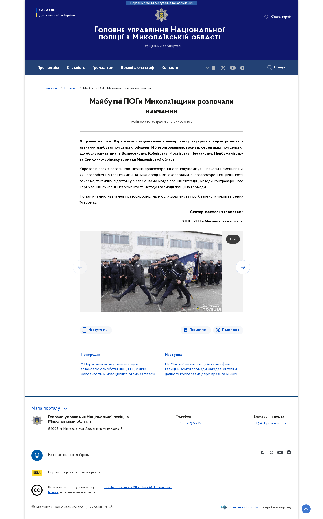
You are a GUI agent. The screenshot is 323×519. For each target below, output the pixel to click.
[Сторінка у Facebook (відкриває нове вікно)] (213, 68)
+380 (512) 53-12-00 (191, 423)
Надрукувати (98, 330)
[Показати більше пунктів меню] (207, 67)
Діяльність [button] (76, 68)
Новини (70, 88)
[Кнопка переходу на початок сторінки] (306, 508)
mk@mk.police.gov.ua (270, 423)
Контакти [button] (170, 68)
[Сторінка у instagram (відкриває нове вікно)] (242, 68)
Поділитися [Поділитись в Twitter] (230, 330)
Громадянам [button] (102, 68)
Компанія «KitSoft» (244, 507)
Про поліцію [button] (48, 68)
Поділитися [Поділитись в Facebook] (198, 330)
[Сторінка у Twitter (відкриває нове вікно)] (223, 68)
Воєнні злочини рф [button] (137, 68)
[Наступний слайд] (243, 267)
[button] (49, 408)
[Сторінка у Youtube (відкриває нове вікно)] (233, 68)
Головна (51, 88)
